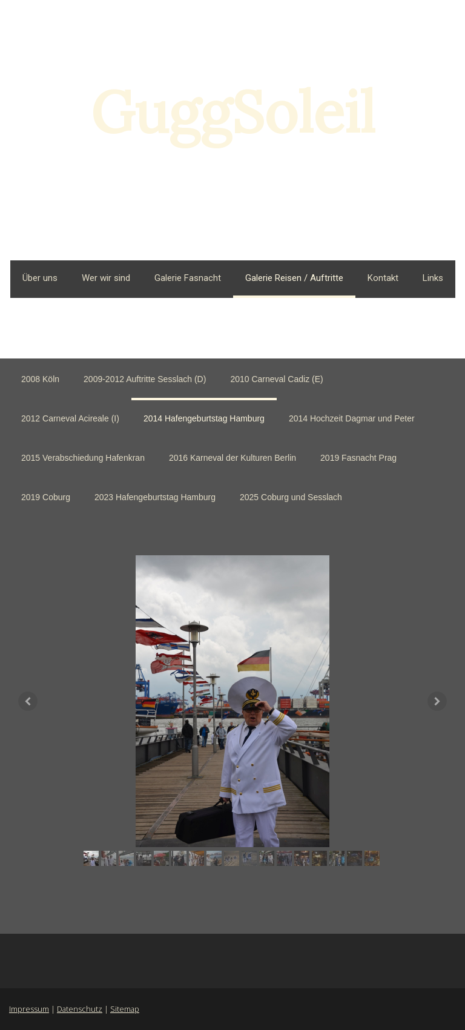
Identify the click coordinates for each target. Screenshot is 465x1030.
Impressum (29, 1008)
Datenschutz (79, 1008)
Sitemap (124, 1008)
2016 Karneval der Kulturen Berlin (232, 458)
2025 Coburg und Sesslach (291, 497)
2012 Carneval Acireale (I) (70, 418)
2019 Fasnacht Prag (358, 458)
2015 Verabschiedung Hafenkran (83, 458)
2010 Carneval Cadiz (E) (276, 379)
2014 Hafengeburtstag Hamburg (204, 418)
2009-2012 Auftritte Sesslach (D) (145, 379)
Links (433, 277)
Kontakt (383, 277)
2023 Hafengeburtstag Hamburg (155, 497)
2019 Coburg (45, 497)
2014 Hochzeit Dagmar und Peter (352, 418)
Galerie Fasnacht (187, 277)
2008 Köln (40, 379)
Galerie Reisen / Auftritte (294, 277)
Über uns (40, 277)
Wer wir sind (106, 277)
